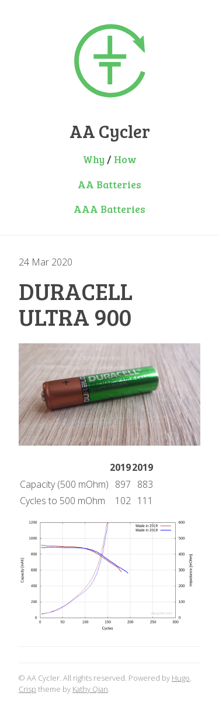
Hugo (181, 678)
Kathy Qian (90, 689)
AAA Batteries (109, 209)
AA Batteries (109, 184)
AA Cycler (109, 131)
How (125, 159)
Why (94, 159)
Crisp (27, 689)
